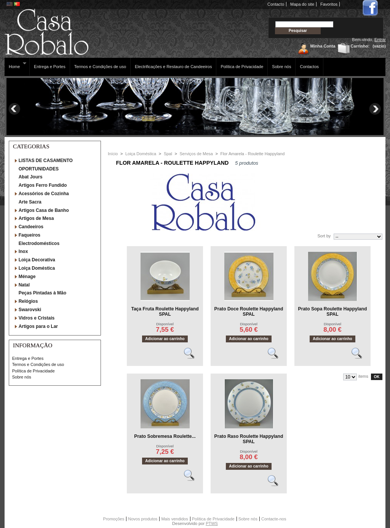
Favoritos (328, 4)
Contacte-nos (273, 519)
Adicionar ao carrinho (164, 339)
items (363, 376)
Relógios (28, 301)
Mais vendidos (174, 519)
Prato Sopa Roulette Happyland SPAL (332, 311)
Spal (168, 153)
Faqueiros (29, 235)
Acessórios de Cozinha (44, 193)
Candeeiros (31, 226)
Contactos (309, 66)
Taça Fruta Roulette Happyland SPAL (164, 311)
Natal (24, 285)
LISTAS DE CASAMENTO (46, 160)
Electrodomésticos (39, 243)
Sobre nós (281, 66)
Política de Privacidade (242, 66)
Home (15, 65)
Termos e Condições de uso (100, 66)
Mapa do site (302, 4)
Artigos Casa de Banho (44, 210)
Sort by (324, 236)
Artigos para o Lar (38, 326)
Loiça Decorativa (37, 259)
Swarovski (30, 309)
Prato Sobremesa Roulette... (164, 436)
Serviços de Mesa (196, 153)
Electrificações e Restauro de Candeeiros (173, 66)
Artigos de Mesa (36, 218)
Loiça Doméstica (37, 268)
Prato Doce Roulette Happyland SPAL (248, 311)
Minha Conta (323, 46)
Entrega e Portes (50, 66)
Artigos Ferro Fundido (43, 185)
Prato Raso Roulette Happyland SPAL (248, 439)
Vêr (192, 356)
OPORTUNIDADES (39, 169)
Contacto (275, 4)
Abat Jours (31, 177)
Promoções (114, 519)
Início (113, 153)
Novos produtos (142, 519)
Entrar (380, 39)
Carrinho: (360, 46)
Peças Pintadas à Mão (42, 293)
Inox (23, 251)
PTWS (212, 523)
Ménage (27, 276)
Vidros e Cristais (37, 318)
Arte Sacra (30, 202)
